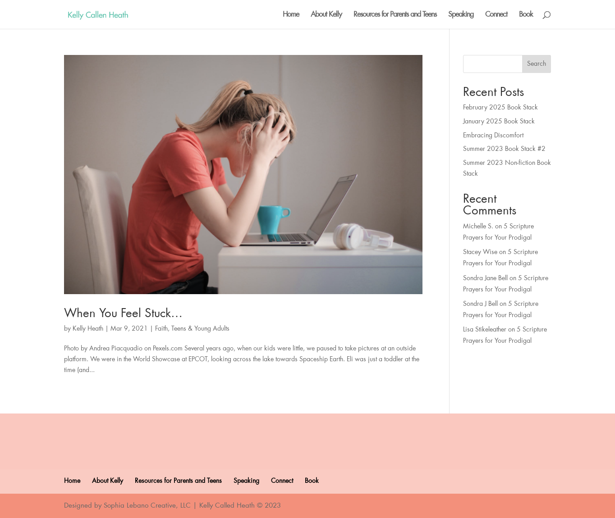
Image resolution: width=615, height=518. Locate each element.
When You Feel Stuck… (123, 313)
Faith (161, 328)
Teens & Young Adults (200, 328)
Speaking (460, 14)
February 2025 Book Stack (500, 107)
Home (291, 14)
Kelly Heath (88, 328)
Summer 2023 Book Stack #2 (504, 149)
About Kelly (326, 14)
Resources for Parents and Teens (394, 14)
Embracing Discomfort (493, 135)
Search (536, 64)
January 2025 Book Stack (499, 121)
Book (526, 14)
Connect (496, 14)
